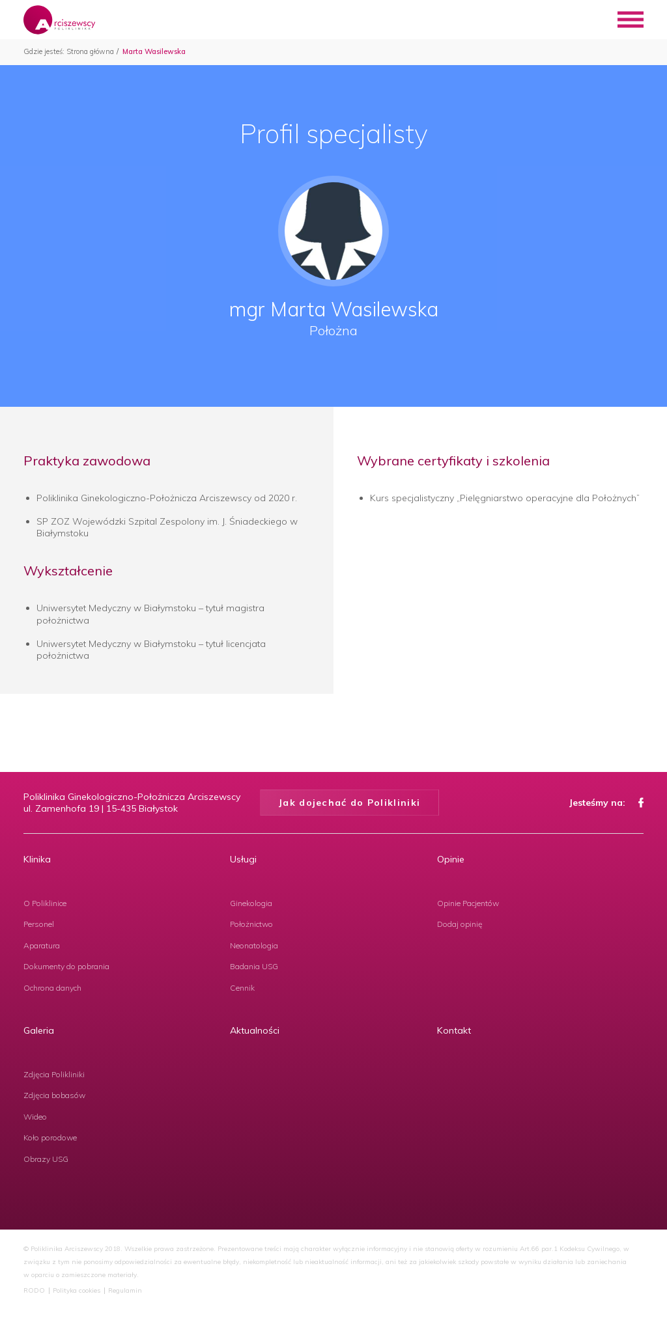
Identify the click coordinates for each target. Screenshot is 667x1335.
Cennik (242, 988)
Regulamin (125, 1290)
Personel (38, 924)
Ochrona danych (52, 988)
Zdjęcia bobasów (54, 1095)
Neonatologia (254, 945)
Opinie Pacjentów (468, 903)
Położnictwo (251, 924)
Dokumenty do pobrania (66, 966)
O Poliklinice (44, 903)
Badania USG (254, 966)
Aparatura (41, 945)
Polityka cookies (76, 1290)
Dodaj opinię (460, 924)
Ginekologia (251, 903)
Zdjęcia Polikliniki (54, 1074)
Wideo (35, 1117)
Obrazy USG (45, 1159)
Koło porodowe (50, 1137)
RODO (34, 1290)
